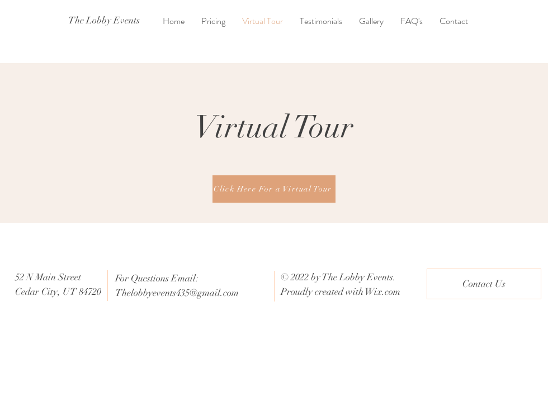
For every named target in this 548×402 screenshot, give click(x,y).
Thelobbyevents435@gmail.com (177, 293)
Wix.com (382, 292)
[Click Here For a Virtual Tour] (274, 189)
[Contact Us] (484, 284)
